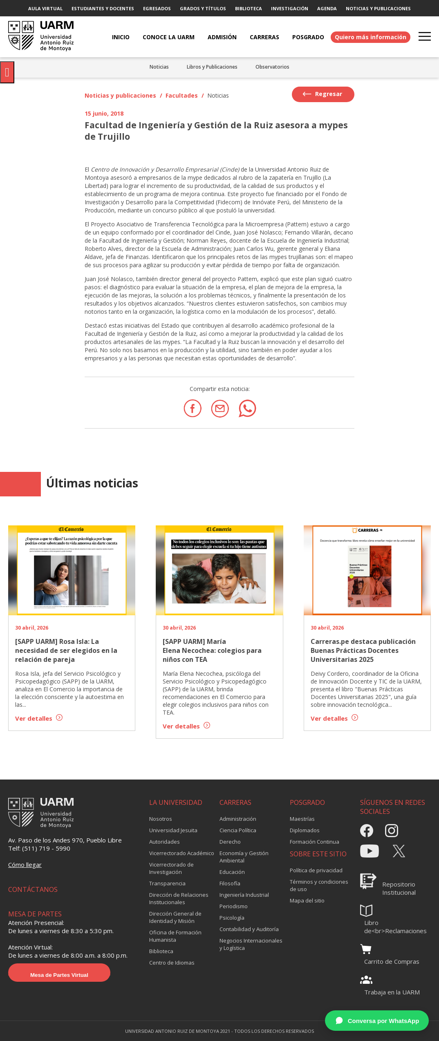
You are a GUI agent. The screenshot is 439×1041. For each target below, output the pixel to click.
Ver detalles (39, 718)
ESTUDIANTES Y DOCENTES (103, 8)
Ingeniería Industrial (244, 894)
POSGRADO (308, 37)
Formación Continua (314, 841)
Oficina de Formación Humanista (175, 936)
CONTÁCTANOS (33, 889)
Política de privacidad (316, 870)
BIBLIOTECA (248, 8)
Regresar (322, 93)
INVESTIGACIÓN (289, 8)
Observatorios (272, 66)
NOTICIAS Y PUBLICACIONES (378, 8)
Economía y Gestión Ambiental (244, 856)
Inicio (121, 37)
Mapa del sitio (307, 900)
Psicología (232, 917)
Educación (232, 872)
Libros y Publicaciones (212, 66)
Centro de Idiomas (172, 962)
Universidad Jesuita (173, 830)
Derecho (230, 841)
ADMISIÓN (222, 37)
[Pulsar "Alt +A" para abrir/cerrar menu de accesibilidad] (7, 72)
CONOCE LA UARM (169, 37)
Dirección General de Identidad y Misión (175, 917)
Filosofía (230, 883)
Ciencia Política (238, 830)
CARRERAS (264, 37)
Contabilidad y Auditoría (249, 929)
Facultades (182, 95)
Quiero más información (370, 37)
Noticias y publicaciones (120, 95)
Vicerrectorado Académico (181, 853)
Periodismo (234, 906)
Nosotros (160, 818)
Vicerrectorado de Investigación (171, 868)
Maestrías (302, 818)
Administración (238, 818)
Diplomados (305, 830)
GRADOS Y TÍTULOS (203, 8)
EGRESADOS (157, 8)
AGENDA (327, 8)
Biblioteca (161, 951)
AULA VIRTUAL (45, 8)
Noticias (159, 66)
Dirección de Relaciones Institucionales (178, 898)
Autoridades (164, 841)
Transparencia (167, 883)
